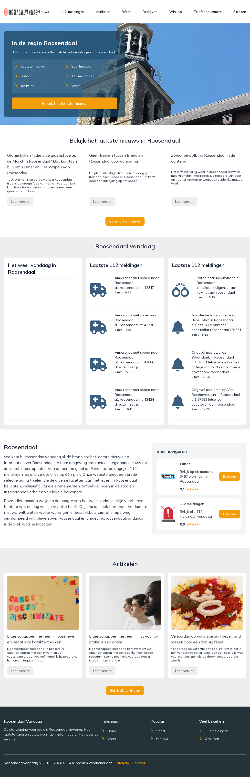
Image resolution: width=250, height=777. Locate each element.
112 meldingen (79, 76)
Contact (138, 763)
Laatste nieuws (30, 66)
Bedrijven (150, 12)
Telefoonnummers (208, 12)
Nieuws (43, 12)
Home (109, 731)
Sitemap (122, 763)
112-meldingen (72, 12)
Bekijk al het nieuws (125, 221)
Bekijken (229, 476)
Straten (239, 12)
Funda (23, 76)
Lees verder (20, 201)
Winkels (175, 12)
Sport (157, 731)
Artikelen (103, 12)
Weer (126, 12)
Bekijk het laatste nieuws (64, 103)
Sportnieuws (78, 66)
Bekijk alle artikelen (125, 690)
